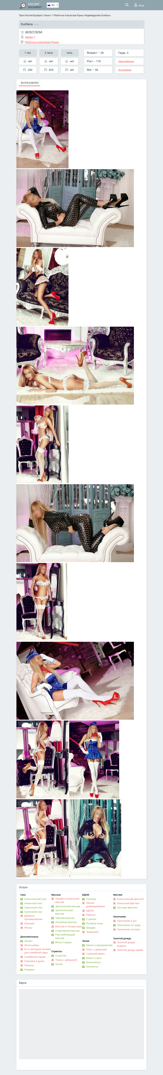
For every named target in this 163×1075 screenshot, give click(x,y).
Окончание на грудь (129, 925)
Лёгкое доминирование (95, 904)
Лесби (59, 964)
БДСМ (89, 910)
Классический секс (35, 899)
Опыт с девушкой (96, 949)
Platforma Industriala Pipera (69, 15)
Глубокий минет (95, 953)
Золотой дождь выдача (126, 944)
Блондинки (124, 69)
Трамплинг (92, 931)
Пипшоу (29, 965)
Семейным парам (34, 956)
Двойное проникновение (33, 917)
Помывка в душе (34, 961)
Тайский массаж (64, 918)
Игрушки (29, 923)
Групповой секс (33, 911)
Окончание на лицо (128, 929)
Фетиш (28, 927)
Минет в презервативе (99, 945)
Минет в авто (94, 958)
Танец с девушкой (66, 959)
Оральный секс (33, 907)
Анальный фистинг (128, 903)
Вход (139, 5)
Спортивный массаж (67, 930)
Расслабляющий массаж (65, 936)
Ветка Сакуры (63, 942)
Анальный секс (33, 903)
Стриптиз (60, 955)
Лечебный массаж (66, 922)
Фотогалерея (30, 82)
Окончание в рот (127, 920)
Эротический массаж (67, 906)
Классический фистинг (130, 899)
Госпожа (91, 899)
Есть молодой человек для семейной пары (37, 951)
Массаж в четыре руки (68, 926)
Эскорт (28, 941)
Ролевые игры (94, 923)
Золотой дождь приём (130, 950)
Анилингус (92, 966)
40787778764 (33, 32)
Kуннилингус (93, 962)
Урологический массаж (64, 912)
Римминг (29, 969)
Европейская (126, 61)
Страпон (91, 919)
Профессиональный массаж (67, 900)
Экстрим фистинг (127, 907)
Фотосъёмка (31, 945)
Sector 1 (48, 15)
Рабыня (90, 914)
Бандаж (90, 927)
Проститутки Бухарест (31, 15)
